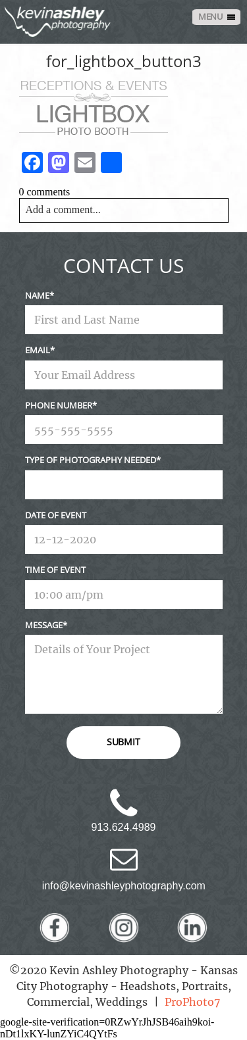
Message (44, 625)
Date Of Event (55, 515)
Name (37, 295)
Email (37, 350)
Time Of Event (55, 570)
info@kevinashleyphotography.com (124, 885)
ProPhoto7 (192, 1001)
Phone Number (58, 405)
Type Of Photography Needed (90, 460)
